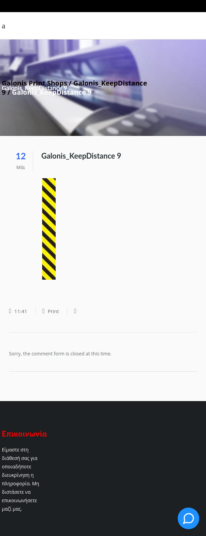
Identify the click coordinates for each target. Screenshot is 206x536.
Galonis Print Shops (34, 83)
